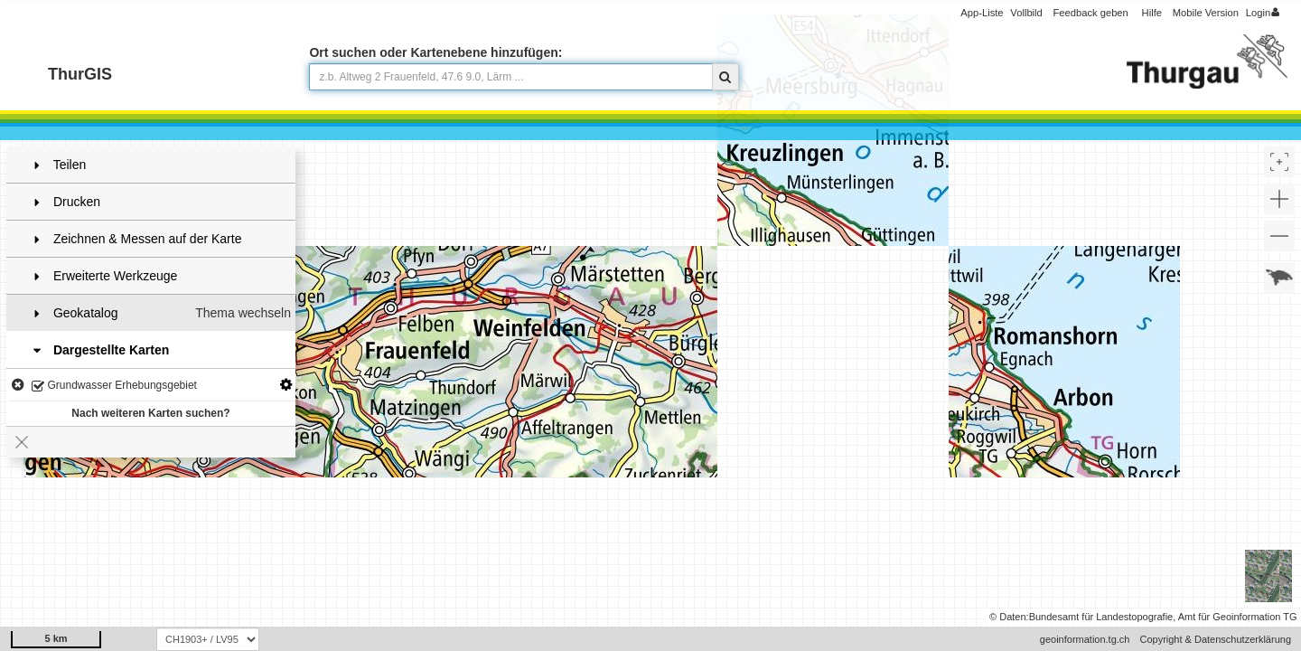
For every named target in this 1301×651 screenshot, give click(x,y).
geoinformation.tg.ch (1085, 639)
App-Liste (981, 12)
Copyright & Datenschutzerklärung (1215, 639)
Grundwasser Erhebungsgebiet (114, 386)
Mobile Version (1206, 12)
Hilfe (1152, 12)
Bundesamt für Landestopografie (1101, 616)
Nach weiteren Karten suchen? (150, 413)
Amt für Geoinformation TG (1237, 616)
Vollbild (1026, 12)
